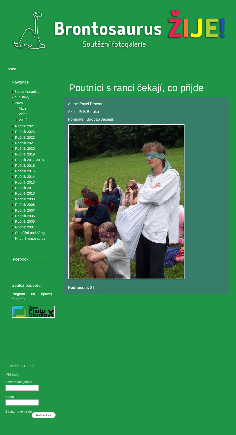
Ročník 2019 (25, 154)
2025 (19, 103)
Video (23, 114)
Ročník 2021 (25, 143)
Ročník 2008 (25, 205)
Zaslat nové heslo (19, 411)
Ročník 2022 (25, 137)
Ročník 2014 (25, 177)
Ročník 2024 (25, 126)
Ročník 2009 (25, 199)
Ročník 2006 (25, 216)
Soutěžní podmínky (30, 233)
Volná (23, 120)
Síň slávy (22, 97)
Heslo (11, 397)
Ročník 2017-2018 (29, 160)
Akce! (23, 108)
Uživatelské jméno (20, 382)
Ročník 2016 (25, 165)
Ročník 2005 (25, 221)
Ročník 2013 (25, 182)
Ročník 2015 (25, 171)
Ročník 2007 (25, 210)
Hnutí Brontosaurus (30, 238)
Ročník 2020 (25, 148)
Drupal (29, 366)
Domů (11, 69)
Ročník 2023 (25, 132)
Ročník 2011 (25, 188)
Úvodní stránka (27, 92)
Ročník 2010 (25, 193)
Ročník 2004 (25, 227)
